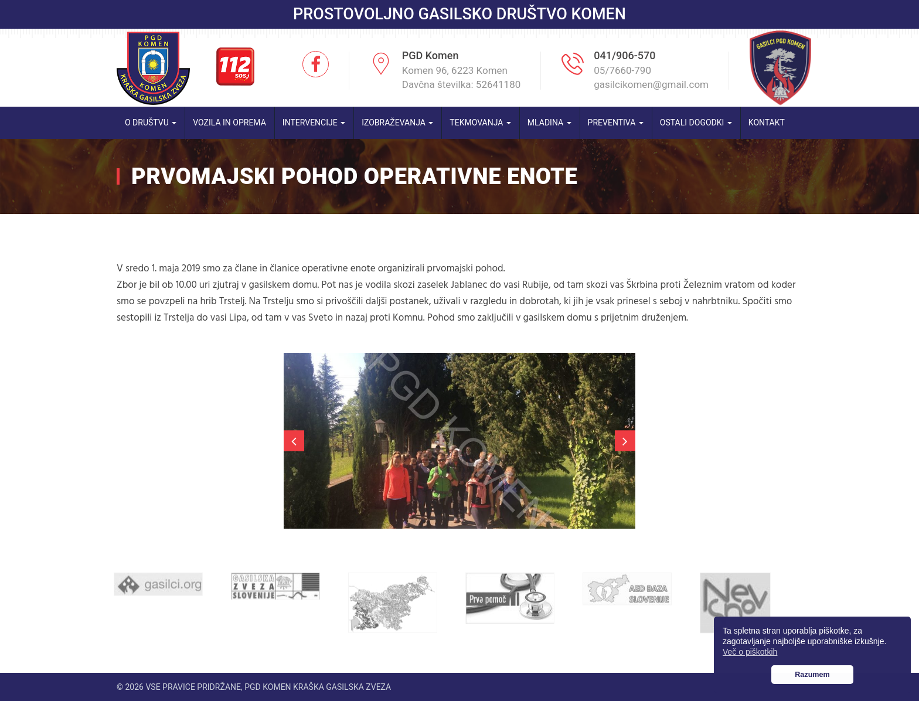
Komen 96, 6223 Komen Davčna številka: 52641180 (461, 77)
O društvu (150, 122)
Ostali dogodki (696, 122)
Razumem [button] (812, 675)
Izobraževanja (397, 122)
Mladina (549, 122)
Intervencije (313, 122)
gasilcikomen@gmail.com (651, 84)
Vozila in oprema (229, 122)
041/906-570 (624, 55)
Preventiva (616, 122)
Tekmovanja (480, 122)
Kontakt (766, 122)
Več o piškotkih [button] (750, 651)
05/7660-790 (622, 70)
